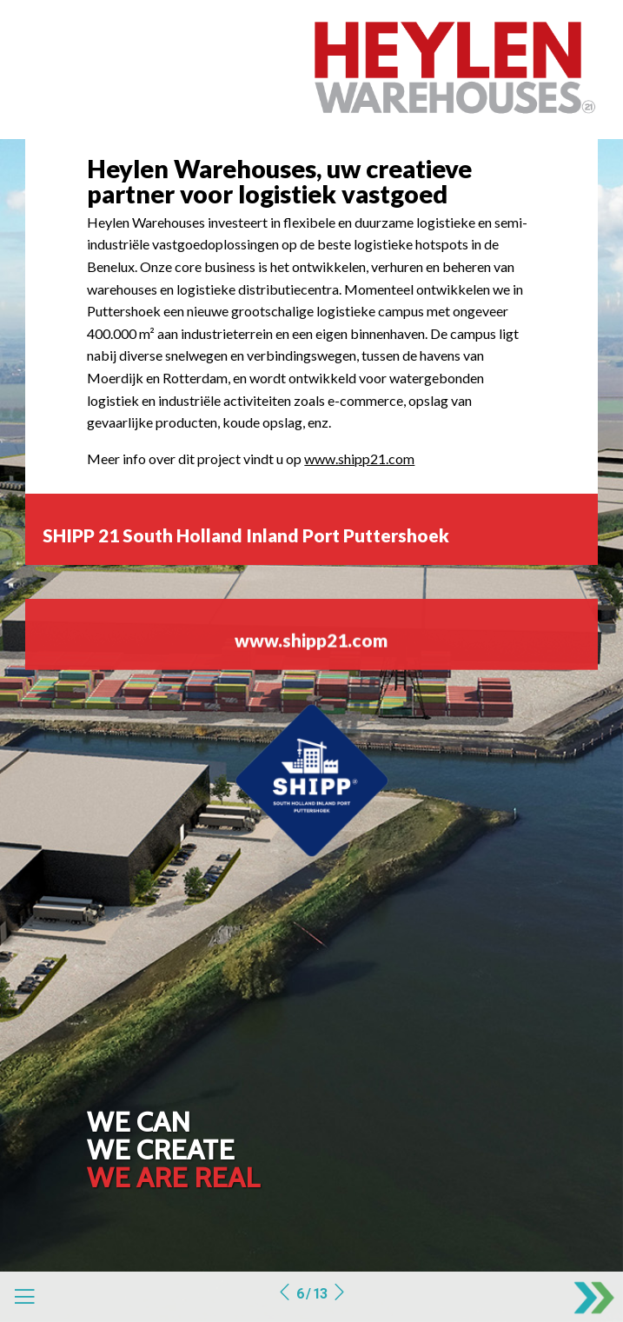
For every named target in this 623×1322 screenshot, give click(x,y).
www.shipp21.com (359, 458)
